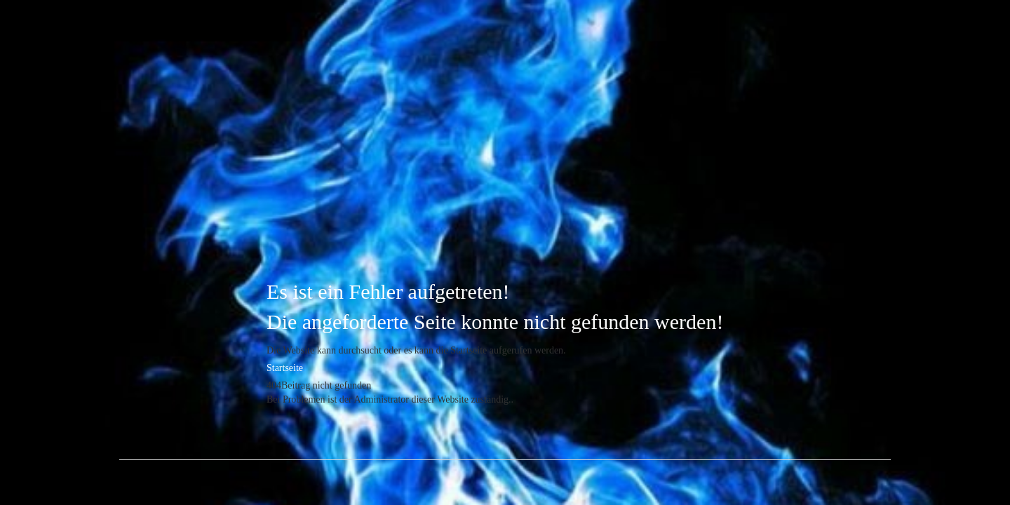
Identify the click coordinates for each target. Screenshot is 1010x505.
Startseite (285, 368)
